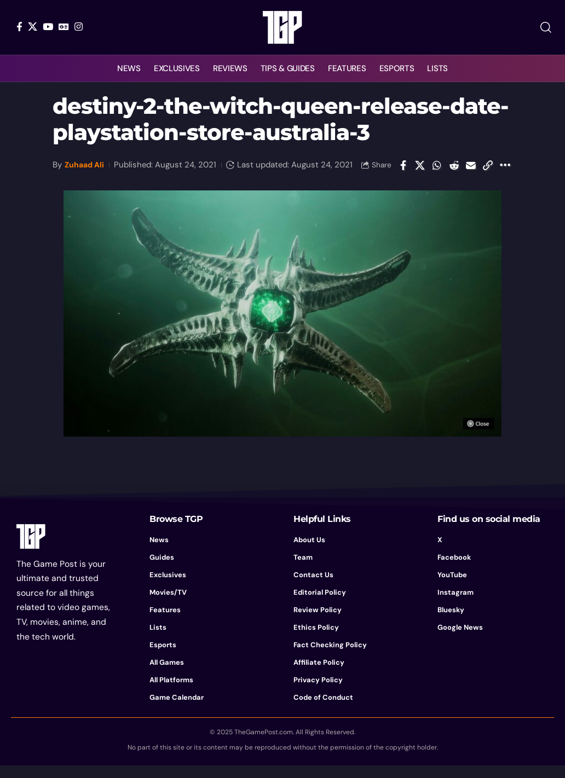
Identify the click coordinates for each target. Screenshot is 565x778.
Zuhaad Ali (86, 163)
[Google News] (64, 26)
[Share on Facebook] (403, 171)
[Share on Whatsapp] (437, 171)
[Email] (470, 171)
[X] (32, 26)
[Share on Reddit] (454, 171)
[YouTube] (48, 26)
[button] (545, 27)
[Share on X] (420, 171)
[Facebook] (19, 26)
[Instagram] (78, 26)
